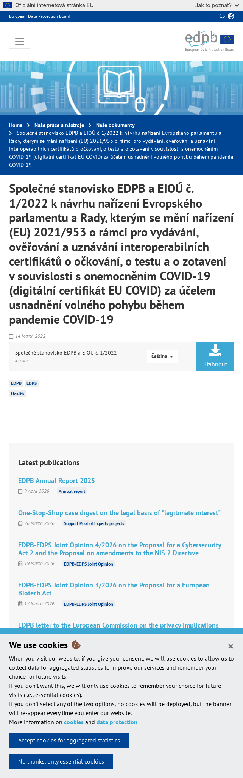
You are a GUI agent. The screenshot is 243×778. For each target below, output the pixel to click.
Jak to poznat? (217, 5)
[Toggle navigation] (19, 41)
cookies (74, 722)
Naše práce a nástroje (59, 125)
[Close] (230, 646)
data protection (117, 722)
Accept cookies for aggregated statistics (69, 740)
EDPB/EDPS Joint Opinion (88, 563)
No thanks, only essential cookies (61, 761)
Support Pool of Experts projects (94, 523)
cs (222, 15)
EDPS (31, 383)
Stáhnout (215, 356)
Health (17, 394)
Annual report (72, 491)
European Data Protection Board (39, 16)
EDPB (16, 383)
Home (15, 125)
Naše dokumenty (115, 125)
